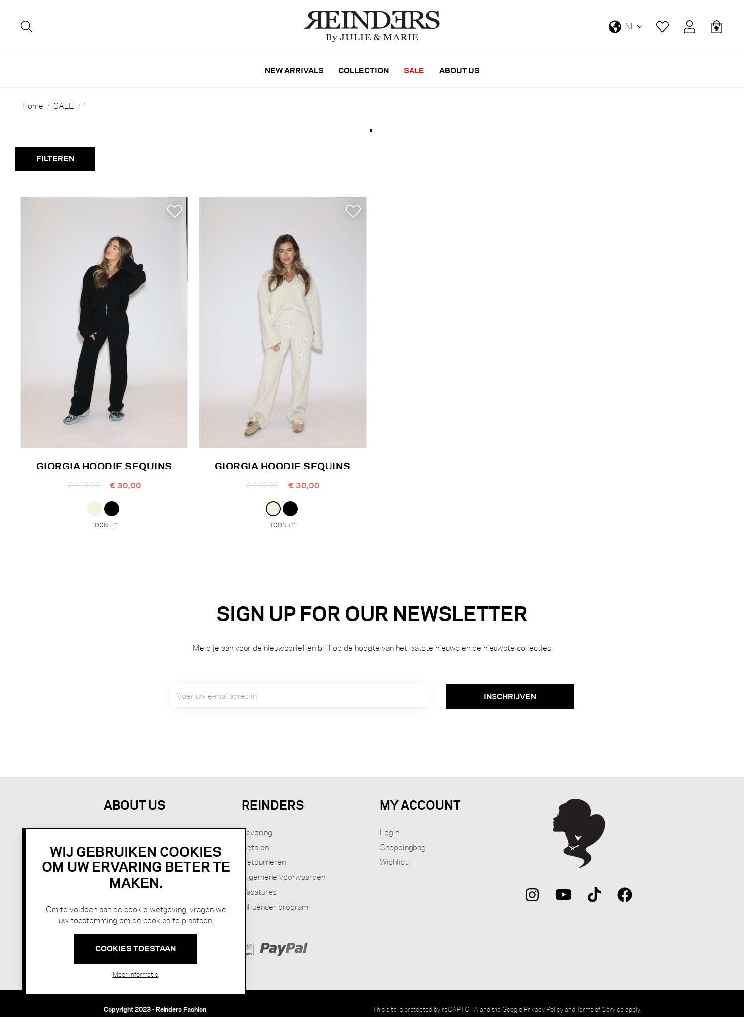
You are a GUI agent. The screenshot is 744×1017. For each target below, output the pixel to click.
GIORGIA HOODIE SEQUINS (104, 466)
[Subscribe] (510, 686)
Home (32, 106)
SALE (63, 106)
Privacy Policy (543, 997)
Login (389, 821)
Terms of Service (600, 997)
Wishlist (394, 851)
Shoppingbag (403, 836)
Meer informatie (135, 974)
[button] (175, 211)
